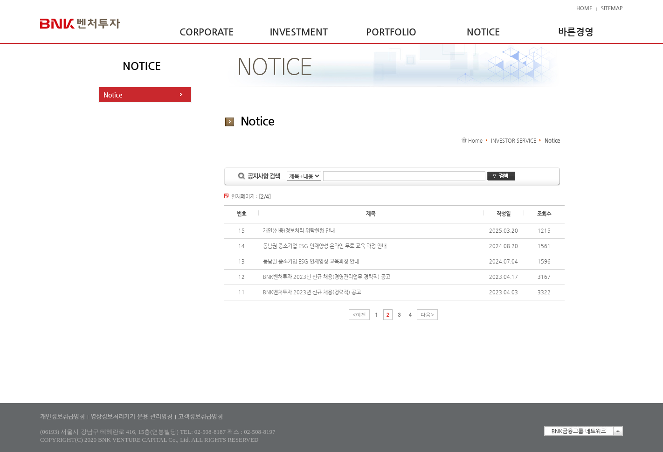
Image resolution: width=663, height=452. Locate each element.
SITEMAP (611, 8)
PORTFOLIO (391, 32)
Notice (113, 94)
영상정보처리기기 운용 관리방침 (131, 416)
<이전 (359, 314)
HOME (584, 8)
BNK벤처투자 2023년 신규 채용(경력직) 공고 (312, 292)
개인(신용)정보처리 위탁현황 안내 (299, 231)
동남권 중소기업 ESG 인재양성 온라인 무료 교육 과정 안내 (325, 246)
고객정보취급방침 (200, 416)
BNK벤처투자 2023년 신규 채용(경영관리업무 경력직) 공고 (326, 277)
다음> (427, 314)
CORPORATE (207, 32)
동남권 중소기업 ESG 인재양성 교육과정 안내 (311, 261)
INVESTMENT (299, 32)
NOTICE (483, 32)
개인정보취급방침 (62, 416)
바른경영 (576, 32)
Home (475, 141)
